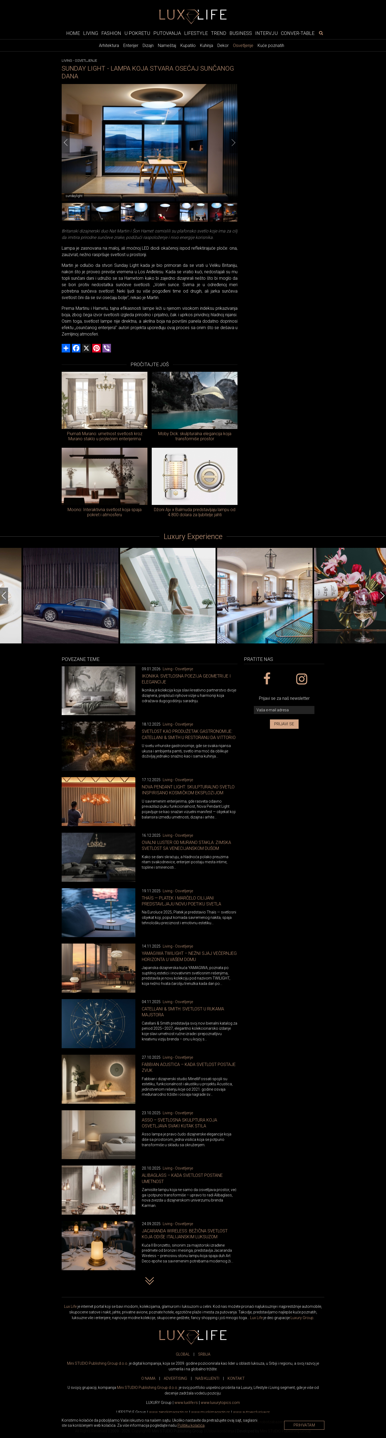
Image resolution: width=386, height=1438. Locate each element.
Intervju (266, 33)
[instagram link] (301, 679)
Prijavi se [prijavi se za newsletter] (284, 724)
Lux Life (70, 1306)
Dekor (223, 45)
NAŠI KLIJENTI (207, 1378)
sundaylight (74, 196)
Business (240, 33)
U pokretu (137, 33)
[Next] (233, 142)
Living (90, 33)
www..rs (186, 1402)
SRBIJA (204, 1354)
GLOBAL (183, 1354)
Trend (218, 33)
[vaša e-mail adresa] (284, 710)
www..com (220, 1402)
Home (73, 33)
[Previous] (66, 142)
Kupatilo (188, 45)
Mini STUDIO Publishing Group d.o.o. (97, 1363)
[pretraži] (320, 33)
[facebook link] (267, 679)
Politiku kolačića (191, 1425)
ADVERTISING (175, 1378)
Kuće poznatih (271, 45)
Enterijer (130, 45)
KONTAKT (236, 1378)
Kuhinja (206, 45)
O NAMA (148, 1378)
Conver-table (297, 33)
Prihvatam (304, 1425)
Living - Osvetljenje (178, 669)
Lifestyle (196, 33)
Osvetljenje (243, 45)
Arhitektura (109, 45)
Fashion (111, 33)
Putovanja (167, 33)
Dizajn (148, 45)
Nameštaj (167, 45)
